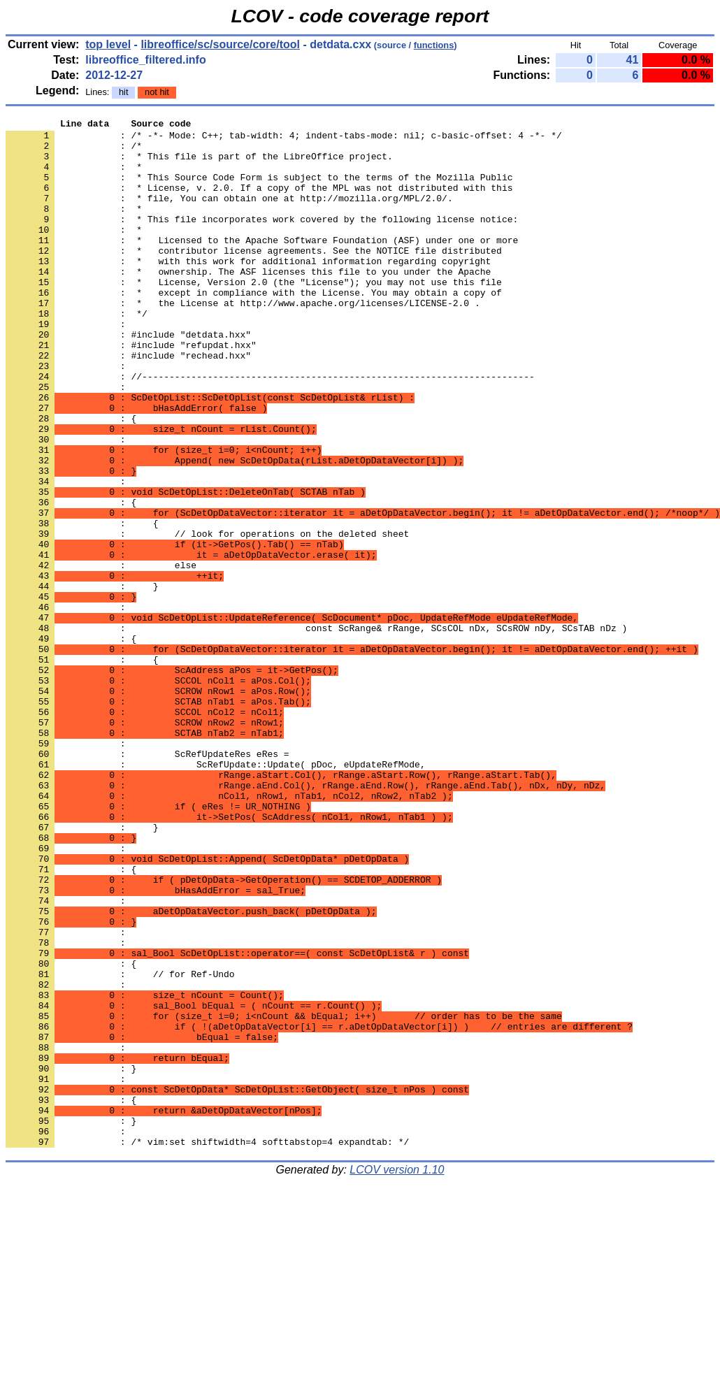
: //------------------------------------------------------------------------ (270, 428)
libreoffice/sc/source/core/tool (220, 44)
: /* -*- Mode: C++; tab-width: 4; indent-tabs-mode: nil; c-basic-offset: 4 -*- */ (284, 139)
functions (434, 45)
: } (71, 1259)
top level (108, 44)
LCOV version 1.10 (397, 1375)
